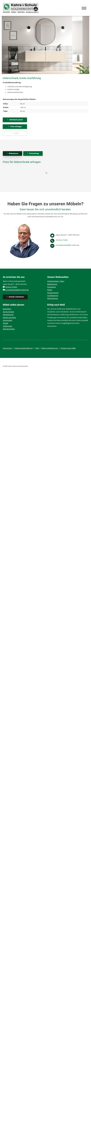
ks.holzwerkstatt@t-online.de (67, 245)
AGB (37, 348)
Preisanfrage (34, 153)
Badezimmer (52, 284)
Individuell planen (16, 120)
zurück (16, 133)
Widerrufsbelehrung (49, 348)
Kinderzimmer (53, 293)
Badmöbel (7, 309)
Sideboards (7, 326)
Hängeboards (8, 314)
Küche (49, 290)
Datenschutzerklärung (23, 348)
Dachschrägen (8, 311)
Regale (5, 323)
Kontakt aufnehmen (16, 297)
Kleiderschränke (9, 317)
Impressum (7, 348)
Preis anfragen (16, 126)
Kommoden (7, 320)
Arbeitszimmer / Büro (55, 281)
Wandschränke (9, 329)
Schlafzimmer (52, 295)
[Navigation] (84, 7)
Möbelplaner (13, 153)
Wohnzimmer (52, 298)
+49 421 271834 (62, 240)
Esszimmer (51, 287)
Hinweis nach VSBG (68, 348)
